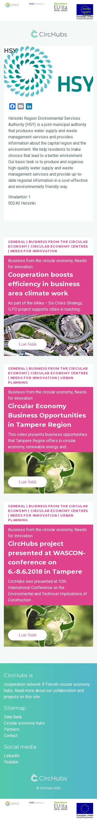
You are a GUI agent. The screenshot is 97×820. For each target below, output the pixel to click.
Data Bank (13, 716)
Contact (11, 735)
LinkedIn (11, 755)
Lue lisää (27, 344)
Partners (11, 729)
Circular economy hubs (24, 723)
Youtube (11, 761)
